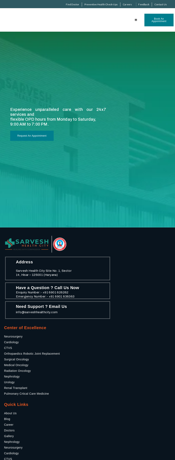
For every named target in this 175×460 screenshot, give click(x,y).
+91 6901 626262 (56, 292)
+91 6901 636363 (62, 296)
